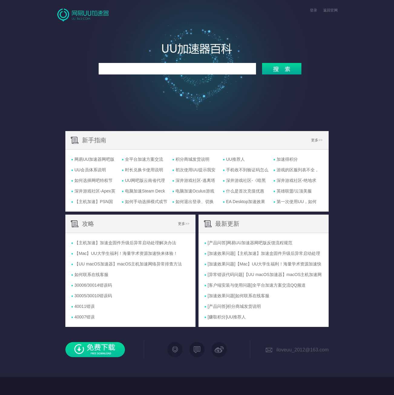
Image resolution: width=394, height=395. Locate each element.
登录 (313, 10)
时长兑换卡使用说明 (144, 169)
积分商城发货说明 (192, 159)
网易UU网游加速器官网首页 (83, 15)
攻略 (88, 223)
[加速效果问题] (221, 253)
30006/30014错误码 (93, 285)
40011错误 (84, 306)
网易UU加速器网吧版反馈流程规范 (259, 242)
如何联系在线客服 (252, 295)
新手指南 (94, 140)
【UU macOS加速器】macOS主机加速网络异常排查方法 (128, 264)
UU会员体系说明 (90, 169)
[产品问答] (217, 242)
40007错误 (84, 316)
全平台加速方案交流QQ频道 (279, 285)
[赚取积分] (217, 316)
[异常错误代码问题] (226, 274)
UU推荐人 (235, 159)
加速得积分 (287, 159)
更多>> (317, 140)
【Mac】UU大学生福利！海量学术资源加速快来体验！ (126, 253)
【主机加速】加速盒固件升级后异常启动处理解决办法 (125, 242)
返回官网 (330, 10)
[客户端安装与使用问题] (230, 285)
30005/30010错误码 (93, 295)
